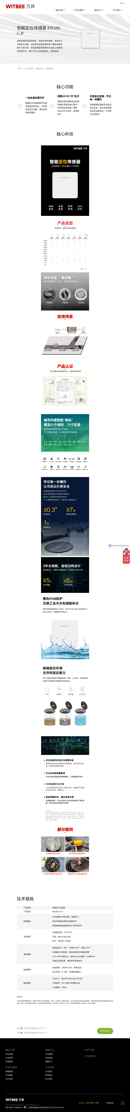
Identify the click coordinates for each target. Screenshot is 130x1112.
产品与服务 (79, 10)
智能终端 (39, 69)
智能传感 (49, 69)
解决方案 (60, 10)
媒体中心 (98, 10)
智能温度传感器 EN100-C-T (35, 1033)
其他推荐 (9, 1062)
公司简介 (49, 1071)
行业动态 (49, 1058)
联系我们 (49, 1075)
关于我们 (117, 10)
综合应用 (9, 1054)
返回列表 (105, 1031)
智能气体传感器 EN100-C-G (35, 1028)
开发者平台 (91, 1056)
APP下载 (89, 1050)
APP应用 (9, 1079)
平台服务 (9, 1075)
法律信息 (110, 1103)
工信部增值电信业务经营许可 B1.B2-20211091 (44, 1108)
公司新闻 (49, 1054)
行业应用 (9, 1058)
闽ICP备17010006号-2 (14, 1108)
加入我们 (49, 1079)
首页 (19, 69)
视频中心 (49, 1062)
